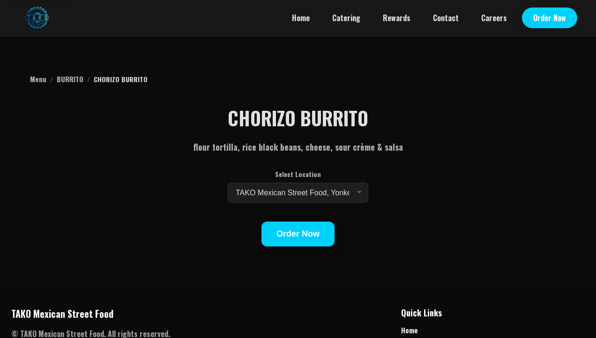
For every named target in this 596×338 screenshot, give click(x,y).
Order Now (549, 17)
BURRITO (70, 79)
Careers (494, 17)
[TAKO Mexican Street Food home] (37, 18)
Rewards (396, 17)
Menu (38, 79)
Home (301, 17)
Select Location (298, 174)
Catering (346, 17)
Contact (446, 17)
